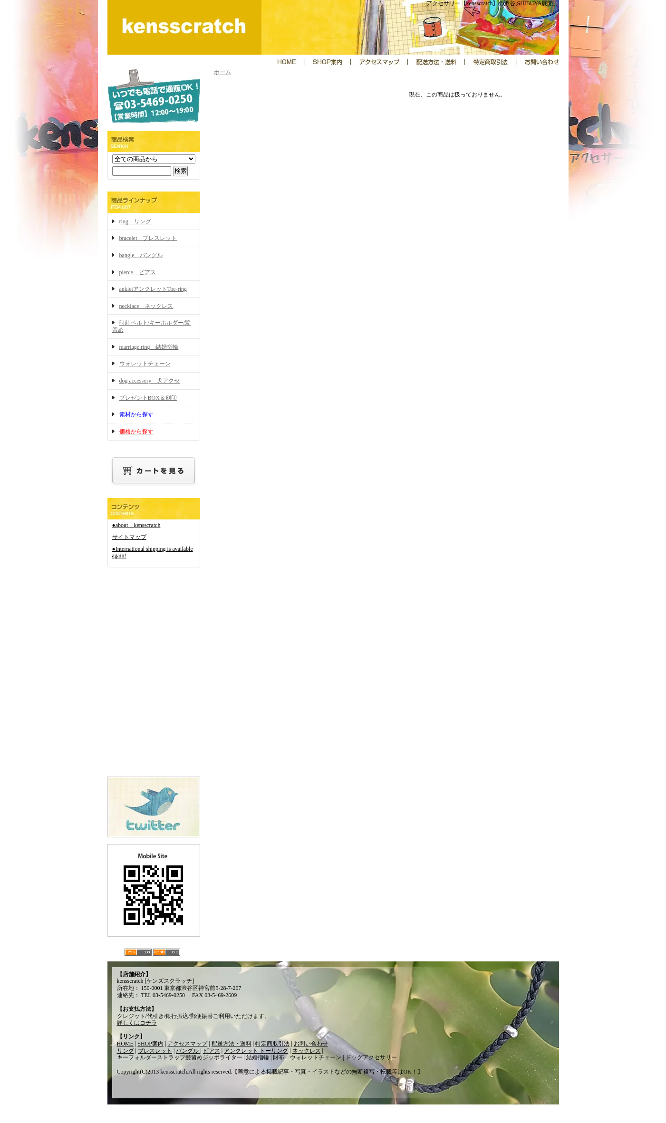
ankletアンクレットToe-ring (153, 289)
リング (125, 1050)
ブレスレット (155, 1050)
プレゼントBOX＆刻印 (148, 397)
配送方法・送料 (231, 1043)
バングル (188, 1050)
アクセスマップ (187, 1043)
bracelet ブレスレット (148, 238)
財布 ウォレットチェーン (307, 1057)
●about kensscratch (136, 525)
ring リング (135, 221)
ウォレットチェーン (145, 363)
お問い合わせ (311, 1043)
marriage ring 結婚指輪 (149, 347)
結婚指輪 (257, 1057)
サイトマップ (129, 537)
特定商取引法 (272, 1043)
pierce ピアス (137, 272)
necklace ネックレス (146, 306)
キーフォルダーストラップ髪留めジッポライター (179, 1057)
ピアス (211, 1050)
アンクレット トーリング (256, 1050)
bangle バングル (141, 255)
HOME (125, 1043)
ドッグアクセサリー (371, 1057)
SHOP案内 (150, 1043)
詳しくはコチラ (137, 1022)
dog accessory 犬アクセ (149, 380)
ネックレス (306, 1050)
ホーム (222, 72)
